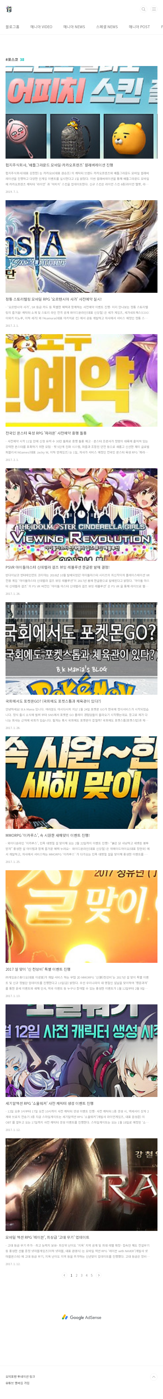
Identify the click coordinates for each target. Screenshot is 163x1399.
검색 (143, 9)
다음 (98, 1275)
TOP (153, 1377)
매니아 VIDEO (41, 26)
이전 (64, 1275)
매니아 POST (139, 26)
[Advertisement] (81, 1317)
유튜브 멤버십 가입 (18, 1383)
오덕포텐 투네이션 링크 (20, 1376)
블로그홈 (12, 26)
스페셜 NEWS (107, 26)
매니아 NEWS (74, 26)
